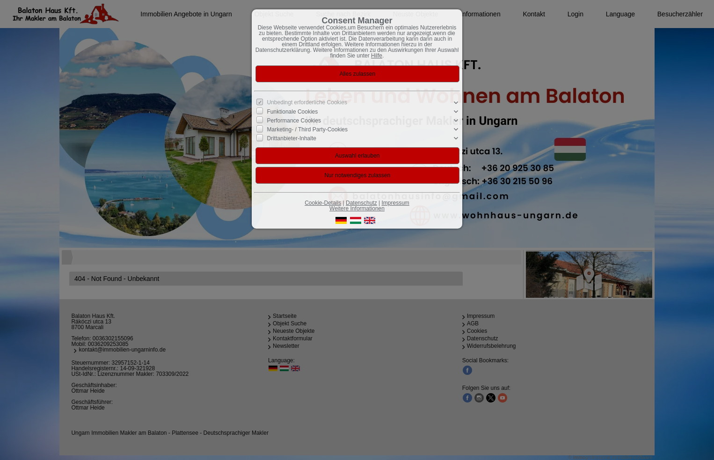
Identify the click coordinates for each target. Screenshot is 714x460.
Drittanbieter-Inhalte (291, 138)
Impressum (395, 203)
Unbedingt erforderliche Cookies (307, 102)
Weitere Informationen (357, 208)
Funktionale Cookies (292, 111)
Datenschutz (361, 203)
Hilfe (376, 55)
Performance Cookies (294, 120)
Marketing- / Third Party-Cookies (307, 129)
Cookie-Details (323, 203)
